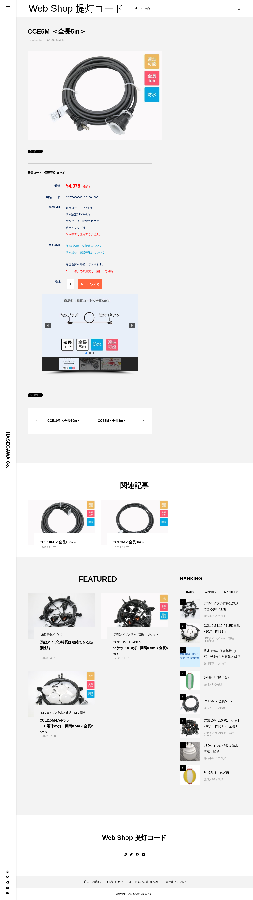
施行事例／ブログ (215, 616)
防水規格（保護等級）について (85, 252)
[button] (48, 325)
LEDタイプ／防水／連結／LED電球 (220, 640)
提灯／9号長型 (213, 684)
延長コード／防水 (215, 708)
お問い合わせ (115, 881)
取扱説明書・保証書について (84, 245)
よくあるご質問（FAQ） (144, 881)
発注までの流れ (91, 881)
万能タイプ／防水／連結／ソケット (220, 734)
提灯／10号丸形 (213, 779)
